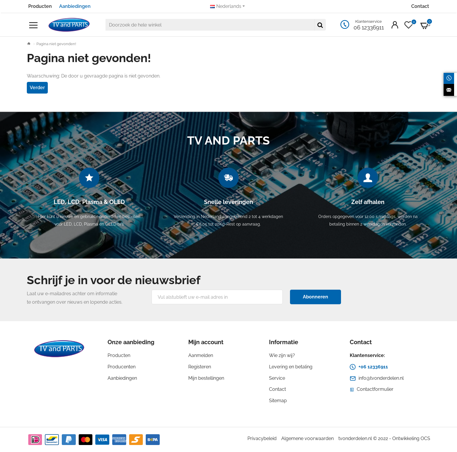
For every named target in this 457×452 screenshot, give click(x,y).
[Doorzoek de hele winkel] (320, 25)
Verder (37, 87)
